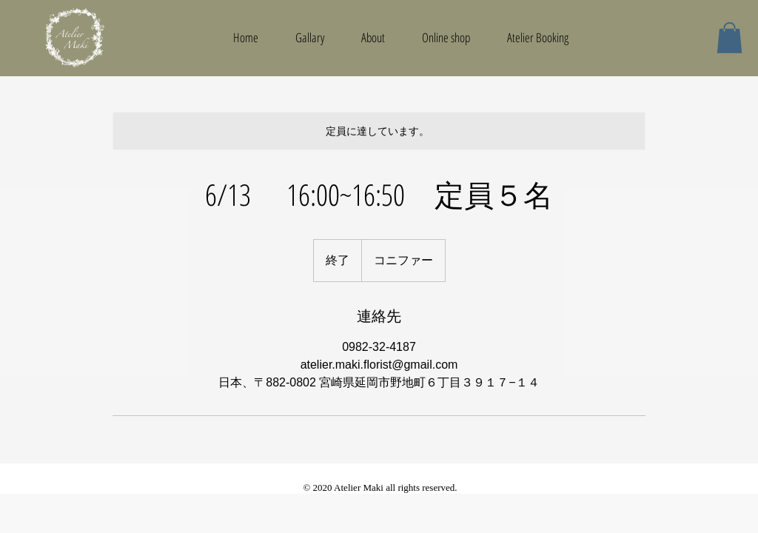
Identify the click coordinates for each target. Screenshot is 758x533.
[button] (729, 37)
